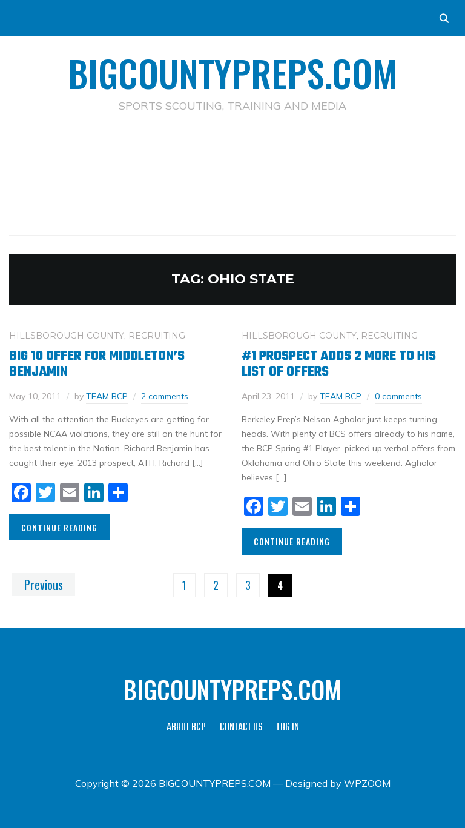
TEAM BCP (107, 396)
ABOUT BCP (186, 728)
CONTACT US (241, 728)
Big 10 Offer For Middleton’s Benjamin (97, 364)
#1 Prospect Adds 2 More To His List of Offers (339, 364)
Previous (43, 584)
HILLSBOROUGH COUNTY (66, 335)
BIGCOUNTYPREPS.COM (232, 72)
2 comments (164, 396)
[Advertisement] (232, 155)
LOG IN (288, 728)
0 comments (398, 396)
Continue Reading (59, 527)
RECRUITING (156, 335)
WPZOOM (367, 783)
